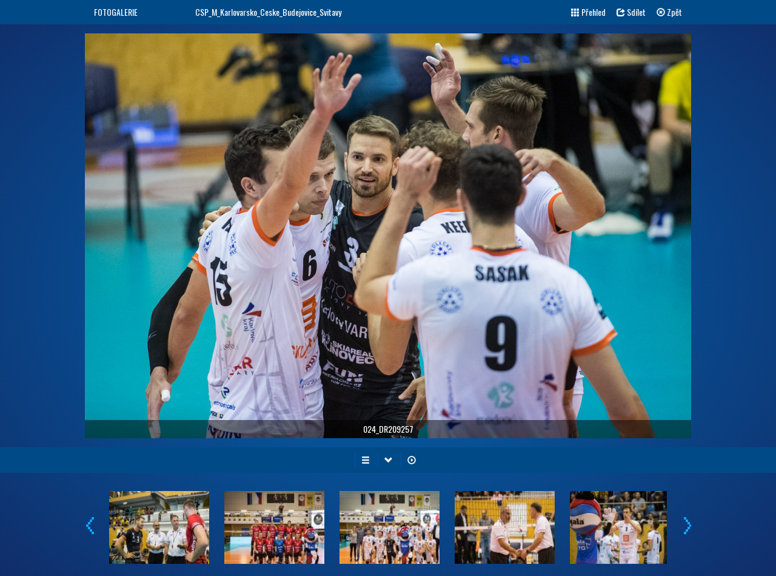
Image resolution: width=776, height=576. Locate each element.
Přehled (588, 11)
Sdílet (631, 11)
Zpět (669, 11)
